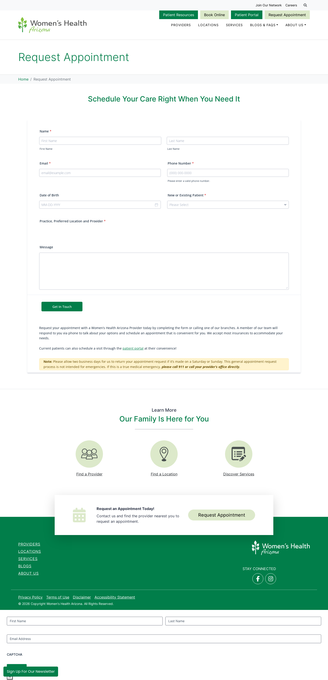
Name (45, 132)
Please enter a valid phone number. (189, 181)
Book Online (214, 15)
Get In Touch (62, 308)
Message (46, 248)
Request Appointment (287, 15)
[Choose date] (156, 206)
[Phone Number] (228, 174)
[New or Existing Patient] (228, 206)
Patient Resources (178, 15)
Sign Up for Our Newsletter (31, 671)
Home (23, 80)
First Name (46, 150)
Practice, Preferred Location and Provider (73, 222)
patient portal (133, 349)
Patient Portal (247, 15)
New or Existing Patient (187, 196)
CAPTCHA (14, 655)
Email (45, 164)
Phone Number (181, 164)
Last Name (173, 150)
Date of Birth (49, 196)
